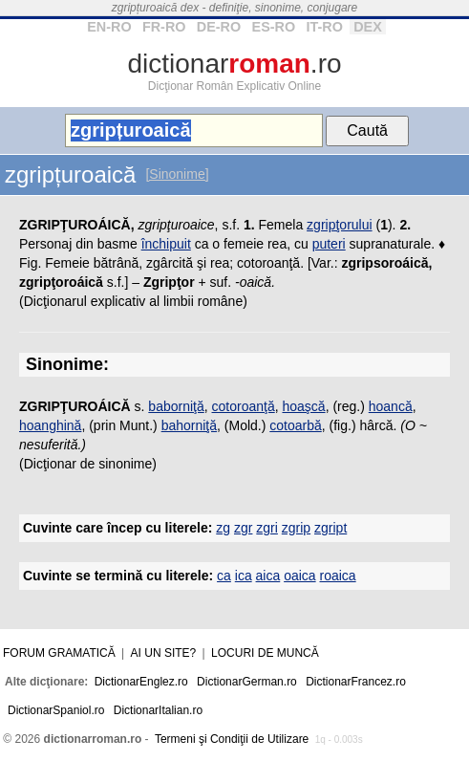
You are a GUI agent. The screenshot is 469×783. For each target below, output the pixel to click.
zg (223, 527)
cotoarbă (295, 425)
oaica (299, 575)
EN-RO (109, 26)
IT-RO (324, 26)
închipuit (166, 243)
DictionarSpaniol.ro (56, 710)
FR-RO (164, 26)
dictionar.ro (234, 63)
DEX (367, 26)
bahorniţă (189, 425)
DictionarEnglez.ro (141, 681)
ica (243, 575)
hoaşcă (303, 406)
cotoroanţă (243, 406)
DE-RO (219, 26)
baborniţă (175, 406)
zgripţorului (339, 224)
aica (268, 575)
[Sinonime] (176, 174)
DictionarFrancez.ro (356, 681)
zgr (243, 527)
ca (224, 575)
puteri (329, 243)
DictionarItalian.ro (158, 710)
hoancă (391, 406)
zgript (330, 527)
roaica (338, 575)
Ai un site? (164, 653)
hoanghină (50, 425)
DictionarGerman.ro (247, 681)
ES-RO (274, 26)
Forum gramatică (59, 653)
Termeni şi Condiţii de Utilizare (232, 739)
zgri (267, 527)
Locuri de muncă (265, 653)
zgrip (296, 527)
